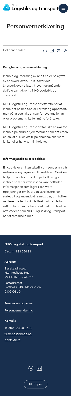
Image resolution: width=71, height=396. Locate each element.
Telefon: (18, 328)
